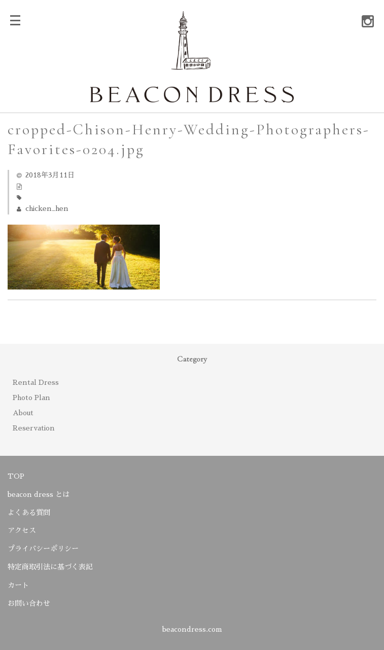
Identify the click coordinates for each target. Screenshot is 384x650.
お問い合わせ (29, 603)
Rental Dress (36, 382)
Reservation (34, 427)
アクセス (22, 530)
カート (18, 585)
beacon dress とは (38, 494)
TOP (16, 476)
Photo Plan (31, 397)
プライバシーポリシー (43, 548)
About (23, 412)
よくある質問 (29, 512)
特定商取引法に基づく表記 (50, 566)
